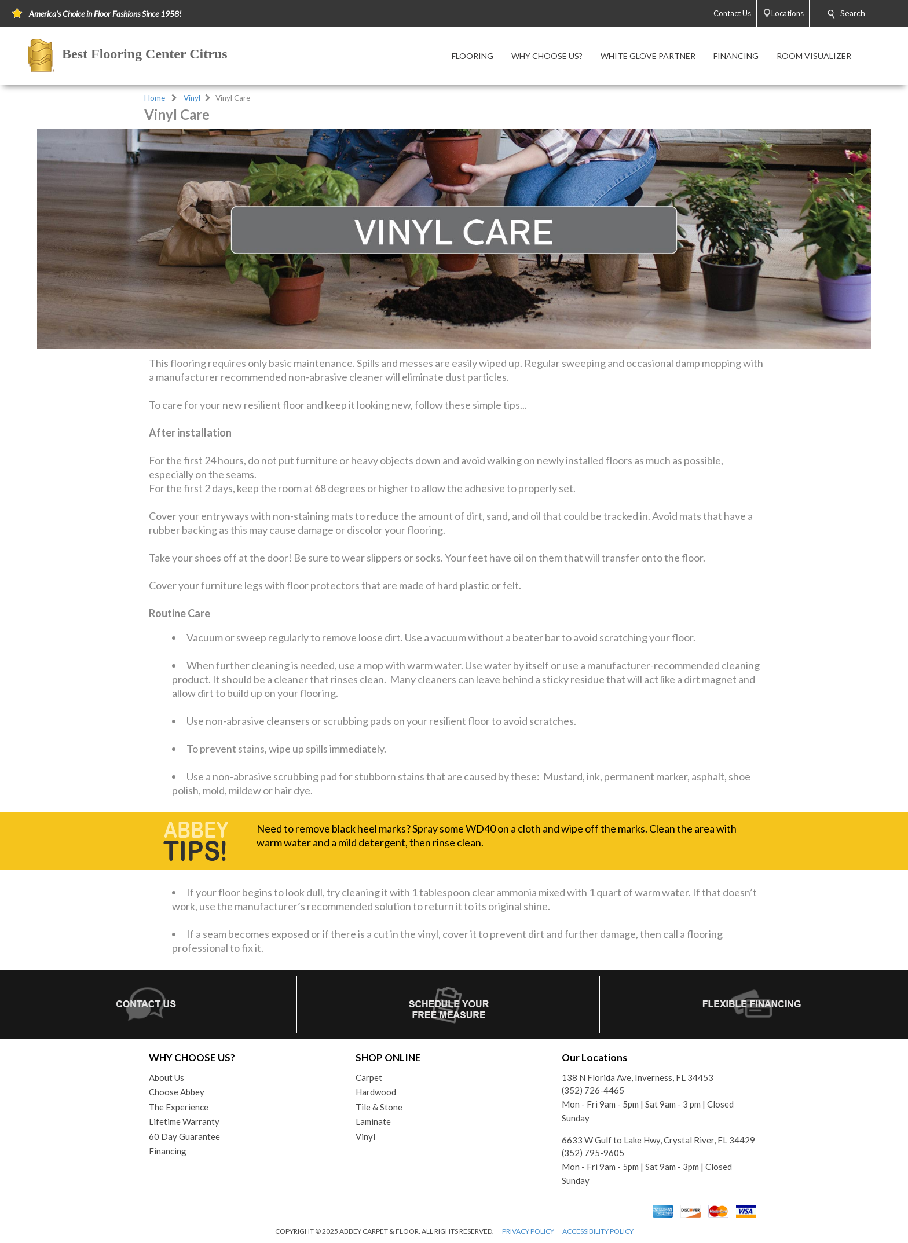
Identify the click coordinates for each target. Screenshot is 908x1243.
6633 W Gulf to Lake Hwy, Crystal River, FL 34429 (658, 1140)
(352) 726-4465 (593, 1090)
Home (154, 97)
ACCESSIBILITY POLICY (598, 1231)
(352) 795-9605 (593, 1152)
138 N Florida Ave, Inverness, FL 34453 (637, 1077)
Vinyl (192, 97)
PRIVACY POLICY (528, 1231)
